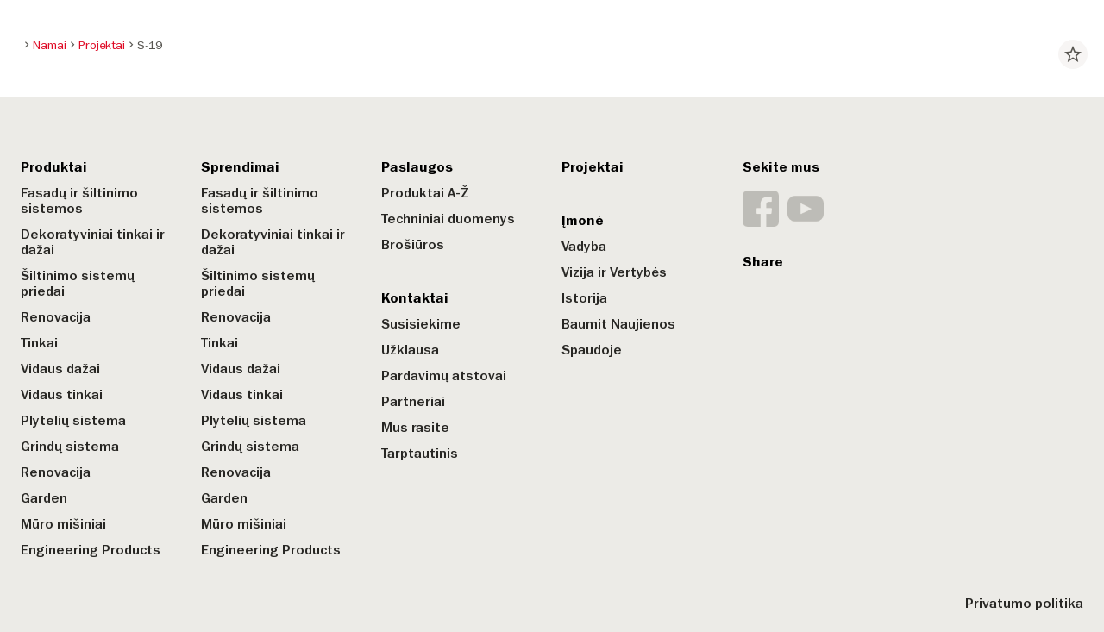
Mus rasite (415, 427)
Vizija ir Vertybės (614, 272)
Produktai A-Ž (425, 193)
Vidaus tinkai (62, 395)
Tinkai (39, 343)
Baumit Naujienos (618, 324)
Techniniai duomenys (448, 219)
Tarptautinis (419, 453)
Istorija (584, 298)
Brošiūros (412, 244)
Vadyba (583, 246)
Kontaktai (414, 298)
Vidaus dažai (60, 369)
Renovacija (56, 317)
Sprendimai (240, 167)
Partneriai (413, 401)
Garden (44, 498)
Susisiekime (421, 324)
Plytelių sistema (73, 420)
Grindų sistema (70, 446)
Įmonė (582, 220)
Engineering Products (90, 550)
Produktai (54, 167)
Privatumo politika (1024, 603)
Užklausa (410, 350)
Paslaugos (417, 167)
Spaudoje (591, 350)
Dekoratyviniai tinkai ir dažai (93, 242)
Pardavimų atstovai (443, 376)
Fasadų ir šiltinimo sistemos (79, 201)
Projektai (592, 167)
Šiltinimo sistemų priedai (78, 283)
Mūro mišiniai (63, 524)
